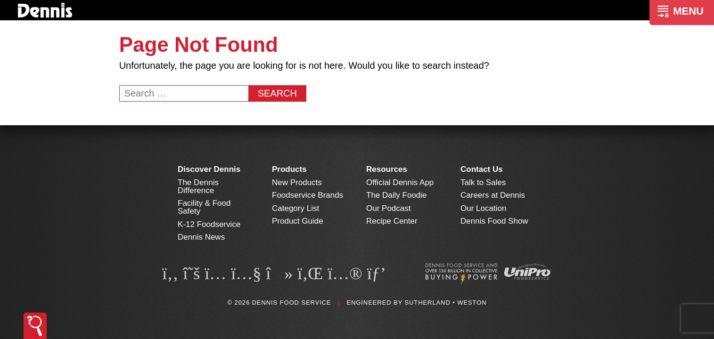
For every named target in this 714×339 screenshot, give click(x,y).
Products (289, 169)
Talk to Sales (483, 182)
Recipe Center (392, 221)
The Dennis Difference (198, 186)
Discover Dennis (209, 169)
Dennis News (201, 237)
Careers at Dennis (492, 195)
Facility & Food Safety (204, 207)
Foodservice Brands (307, 195)
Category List (295, 208)
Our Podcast (388, 208)
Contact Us (481, 169)
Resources (386, 169)
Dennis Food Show (494, 221)
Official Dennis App (400, 182)
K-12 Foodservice (209, 224)
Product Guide (297, 221)
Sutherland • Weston (445, 302)
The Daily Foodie (396, 195)
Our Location (483, 208)
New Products (297, 182)
